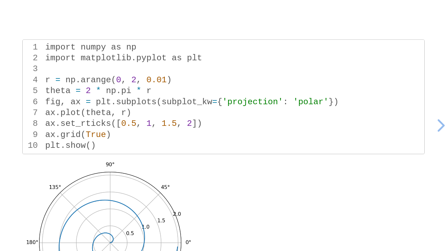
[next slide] (440, 125)
